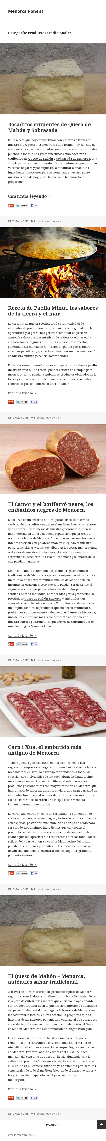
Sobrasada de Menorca (73, 158)
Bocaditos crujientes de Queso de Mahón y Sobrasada (49, 127)
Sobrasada (42, 603)
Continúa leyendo (29, 196)
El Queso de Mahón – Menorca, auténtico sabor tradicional (46, 979)
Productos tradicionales (47, 221)
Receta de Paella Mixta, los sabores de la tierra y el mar (53, 310)
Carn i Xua (63, 603)
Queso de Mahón (40, 158)
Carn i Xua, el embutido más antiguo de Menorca (44, 749)
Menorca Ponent (25, 11)
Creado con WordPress (21, 1135)
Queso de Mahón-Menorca (42, 598)
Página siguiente (101, 1124)
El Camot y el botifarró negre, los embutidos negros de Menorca (50, 507)
